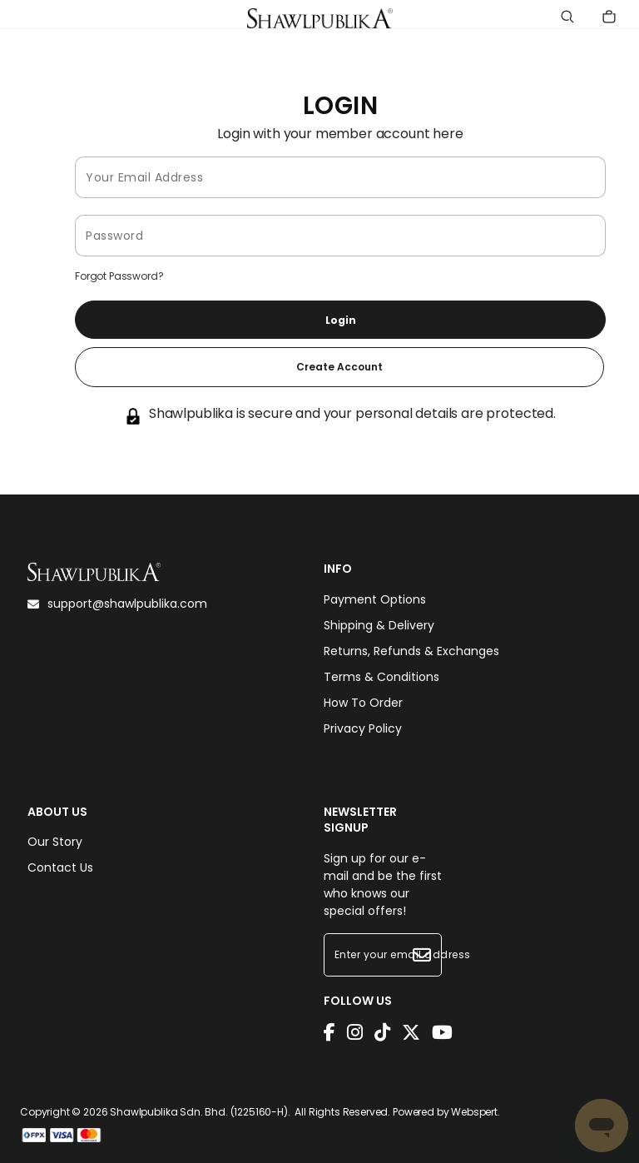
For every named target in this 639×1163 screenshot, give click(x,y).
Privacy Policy (363, 728)
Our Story (54, 841)
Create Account (339, 367)
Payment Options (375, 599)
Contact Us (60, 867)
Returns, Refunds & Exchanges (411, 651)
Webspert (474, 1112)
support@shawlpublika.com (117, 603)
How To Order (363, 702)
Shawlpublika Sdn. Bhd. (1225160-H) (199, 1112)
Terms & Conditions (381, 676)
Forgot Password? (119, 276)
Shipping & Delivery (379, 625)
